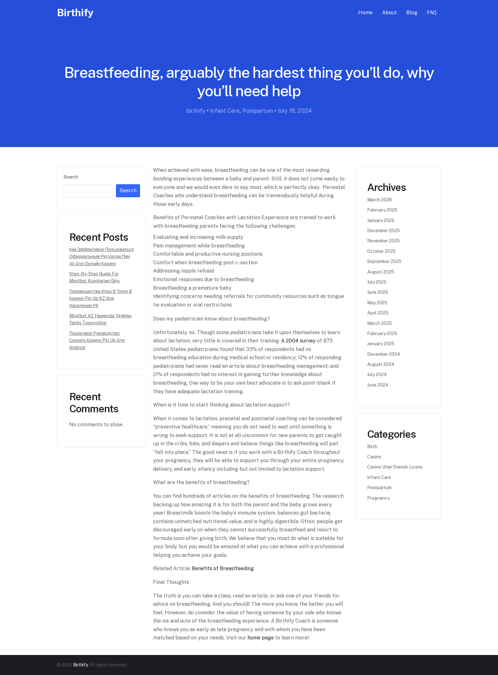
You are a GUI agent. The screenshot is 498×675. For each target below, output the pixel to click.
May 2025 (377, 302)
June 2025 (377, 292)
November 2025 (383, 240)
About (389, 13)
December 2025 (383, 230)
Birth (372, 446)
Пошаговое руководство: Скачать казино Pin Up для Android (96, 340)
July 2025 (377, 282)
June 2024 (377, 385)
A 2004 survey (298, 341)
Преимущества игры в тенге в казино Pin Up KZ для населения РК (100, 298)
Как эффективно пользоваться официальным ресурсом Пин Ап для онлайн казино (101, 256)
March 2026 (379, 199)
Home (365, 13)
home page (260, 638)
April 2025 (377, 312)
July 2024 (377, 374)
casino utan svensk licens (394, 466)
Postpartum (257, 110)
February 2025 (382, 333)
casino (374, 456)
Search (71, 176)
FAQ (431, 13)
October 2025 (381, 251)
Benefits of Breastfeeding (223, 568)
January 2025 (380, 343)
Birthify (75, 12)
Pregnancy (378, 498)
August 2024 (380, 364)
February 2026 (382, 210)
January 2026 (380, 220)
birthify (195, 110)
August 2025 (380, 271)
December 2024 (383, 354)
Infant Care (225, 110)
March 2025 (379, 323)
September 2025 (384, 261)
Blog (411, 13)
